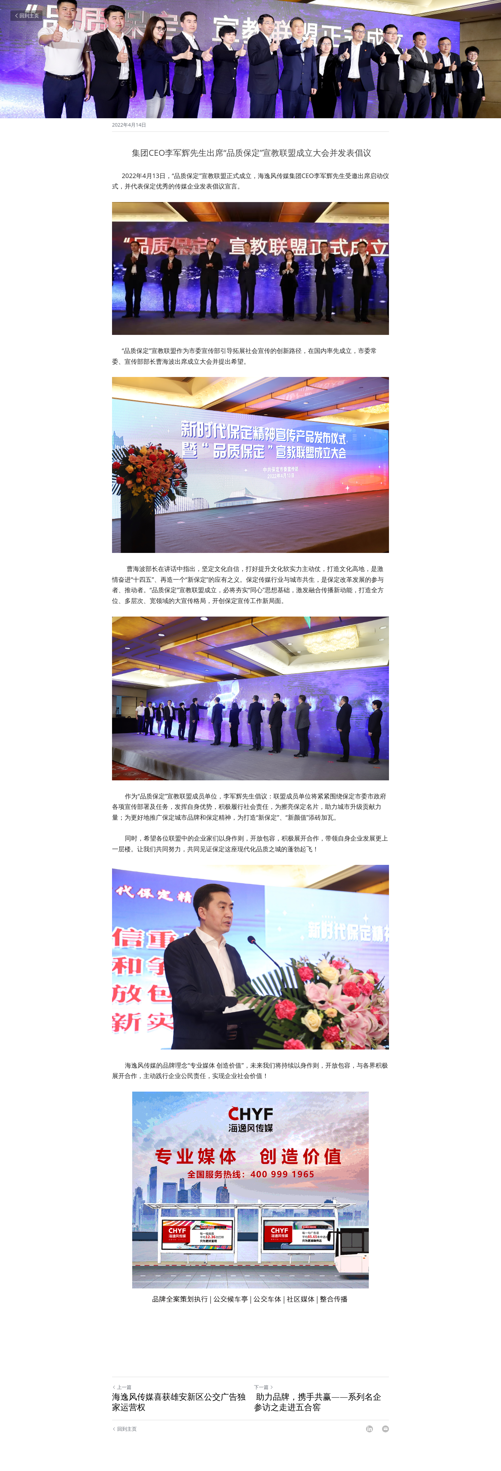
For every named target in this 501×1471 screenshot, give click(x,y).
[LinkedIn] (369, 1428)
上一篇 (122, 1387)
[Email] (385, 1428)
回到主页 (26, 15)
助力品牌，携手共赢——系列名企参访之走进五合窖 (317, 1401)
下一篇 (263, 1387)
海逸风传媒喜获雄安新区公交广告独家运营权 (179, 1401)
